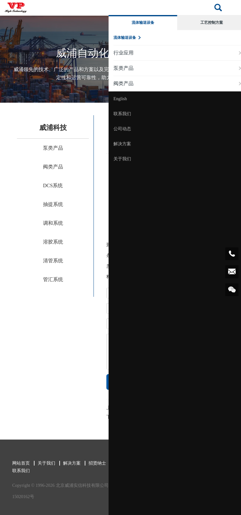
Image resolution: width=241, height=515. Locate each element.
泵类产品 (53, 148)
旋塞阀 (130, 407)
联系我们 (18, 470)
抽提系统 (53, 204)
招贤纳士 (95, 463)
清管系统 (53, 260)
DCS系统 (53, 185)
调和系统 (53, 223)
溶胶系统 (53, 242)
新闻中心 (120, 463)
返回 (216, 410)
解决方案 (69, 463)
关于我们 (44, 463)
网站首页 (18, 463)
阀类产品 (53, 166)
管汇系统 (53, 279)
